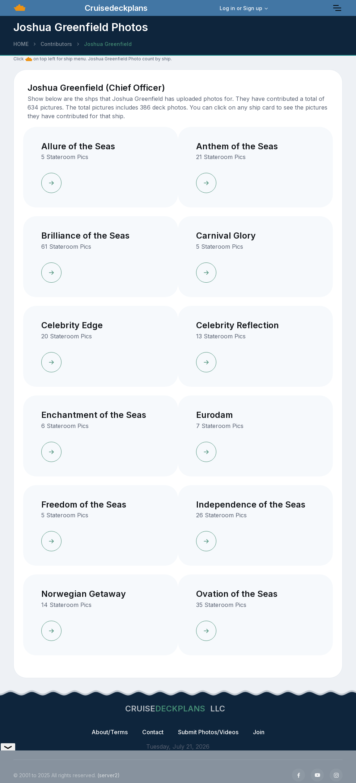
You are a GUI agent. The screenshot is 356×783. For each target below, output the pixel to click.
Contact (153, 732)
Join (258, 732)
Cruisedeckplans (115, 8)
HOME (21, 44)
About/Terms (110, 732)
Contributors (56, 44)
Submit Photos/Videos (208, 732)
